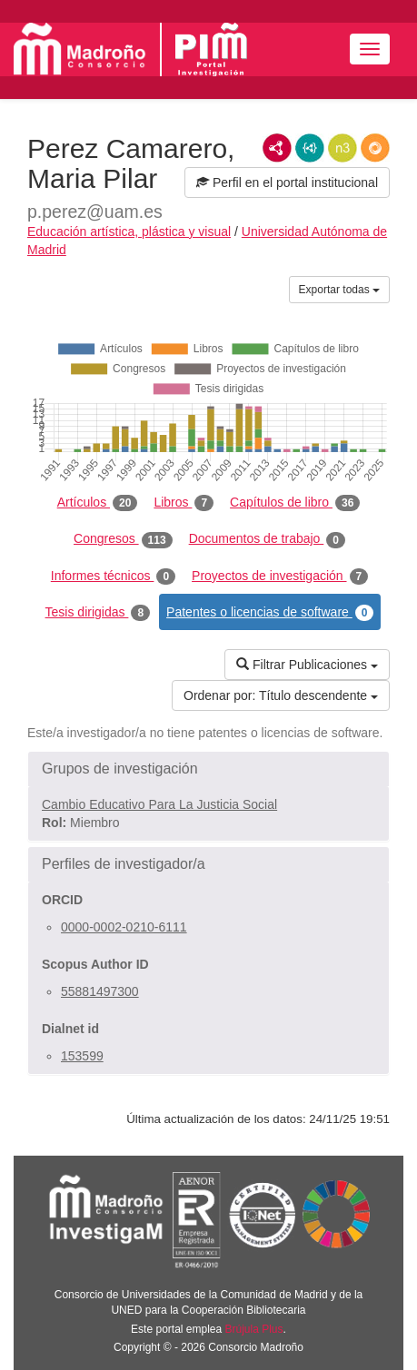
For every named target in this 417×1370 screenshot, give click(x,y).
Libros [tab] (183, 503)
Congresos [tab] (123, 539)
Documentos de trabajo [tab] (267, 539)
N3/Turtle (342, 148)
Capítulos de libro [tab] (295, 503)
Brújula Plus (254, 1329)
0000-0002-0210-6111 (124, 927)
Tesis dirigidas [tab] (98, 613)
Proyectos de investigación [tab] (280, 576)
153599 (82, 1056)
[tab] (208, 769)
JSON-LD (309, 148)
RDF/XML (277, 148)
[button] (208, 769)
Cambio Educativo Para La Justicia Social (159, 804)
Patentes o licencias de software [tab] (269, 613)
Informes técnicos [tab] (113, 576)
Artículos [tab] (97, 503)
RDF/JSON (375, 148)
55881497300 (100, 991)
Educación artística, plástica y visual (129, 231)
